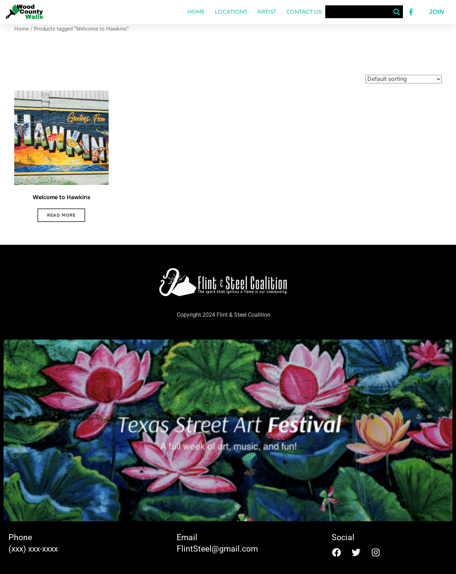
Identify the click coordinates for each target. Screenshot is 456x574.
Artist (266, 11)
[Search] (396, 11)
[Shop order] (404, 79)
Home (196, 11)
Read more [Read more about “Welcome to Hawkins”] (61, 215)
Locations (231, 11)
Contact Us (304, 11)
